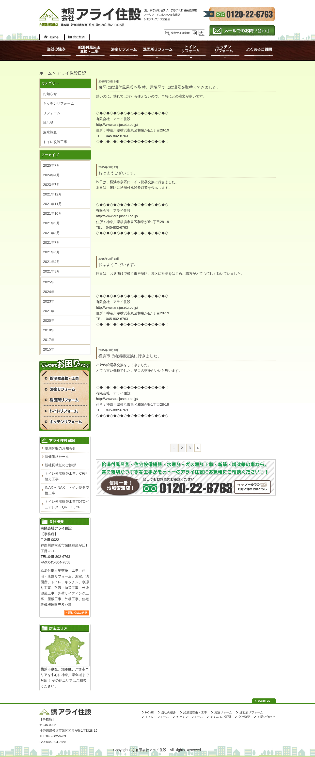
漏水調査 (50, 132)
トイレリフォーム (192, 50)
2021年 (48, 311)
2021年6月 (51, 252)
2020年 (48, 320)
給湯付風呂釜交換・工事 (90, 50)
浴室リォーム (223, 712)
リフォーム (51, 113)
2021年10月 (52, 213)
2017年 (48, 340)
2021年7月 (51, 242)
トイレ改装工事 (55, 142)
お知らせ (50, 94)
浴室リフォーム (123, 50)
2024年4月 (51, 175)
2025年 (48, 282)
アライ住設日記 (71, 73)
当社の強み (56, 50)
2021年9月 (51, 223)
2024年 (48, 292)
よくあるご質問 (258, 50)
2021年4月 (51, 262)
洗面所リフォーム (157, 50)
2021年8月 (51, 233)
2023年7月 (51, 185)
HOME (51, 37)
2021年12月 (52, 194)
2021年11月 (52, 204)
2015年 (48, 349)
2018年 (48, 330)
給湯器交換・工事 (195, 712)
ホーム (45, 73)
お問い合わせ (266, 716)
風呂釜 (48, 123)
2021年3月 (51, 271)
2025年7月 (51, 165)
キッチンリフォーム (225, 50)
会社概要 (77, 37)
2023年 (48, 301)
